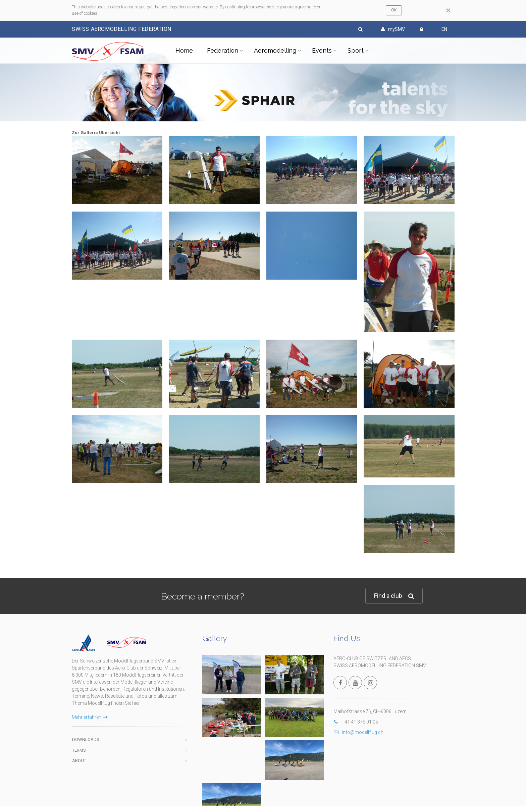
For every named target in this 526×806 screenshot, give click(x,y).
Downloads (85, 739)
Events (322, 50)
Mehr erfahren (90, 717)
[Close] (448, 10)
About (79, 760)
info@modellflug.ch (358, 732)
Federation (222, 50)
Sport (356, 50)
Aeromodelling (275, 50)
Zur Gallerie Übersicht (96, 132)
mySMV (393, 29)
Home (184, 50)
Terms (79, 750)
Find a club (394, 596)
